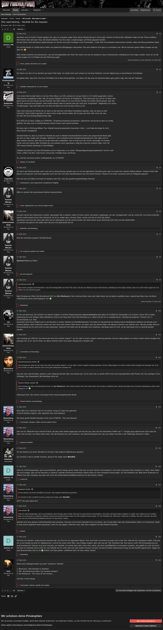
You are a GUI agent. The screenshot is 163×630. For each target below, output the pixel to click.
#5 (160, 188)
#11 (159, 335)
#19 (159, 537)
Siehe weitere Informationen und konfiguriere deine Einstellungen (26, 625)
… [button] (10, 29)
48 (14, 29)
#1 (160, 33)
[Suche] (157, 10)
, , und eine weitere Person (36, 205)
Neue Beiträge (6, 14)
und (27, 162)
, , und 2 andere (33, 64)
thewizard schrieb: (24, 489)
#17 (159, 485)
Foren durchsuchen (19, 14)
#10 (159, 311)
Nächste (20, 29)
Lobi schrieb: (22, 510)
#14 (159, 428)
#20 (159, 560)
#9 (160, 280)
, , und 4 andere (34, 86)
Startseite (6, 10)
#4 (160, 167)
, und (39, 183)
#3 (160, 92)
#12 (159, 357)
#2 (160, 69)
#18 (159, 506)
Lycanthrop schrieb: (25, 284)
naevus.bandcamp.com (92, 315)
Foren (15, 10)
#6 (160, 211)
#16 (159, 466)
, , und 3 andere (32, 251)
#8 (160, 257)
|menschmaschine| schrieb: (27, 362)
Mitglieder (37, 10)
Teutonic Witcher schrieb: (27, 383)
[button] (30, 10)
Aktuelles (24, 10)
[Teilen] (157, 33)
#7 (160, 234)
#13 (159, 407)
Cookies (25, 621)
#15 (159, 448)
